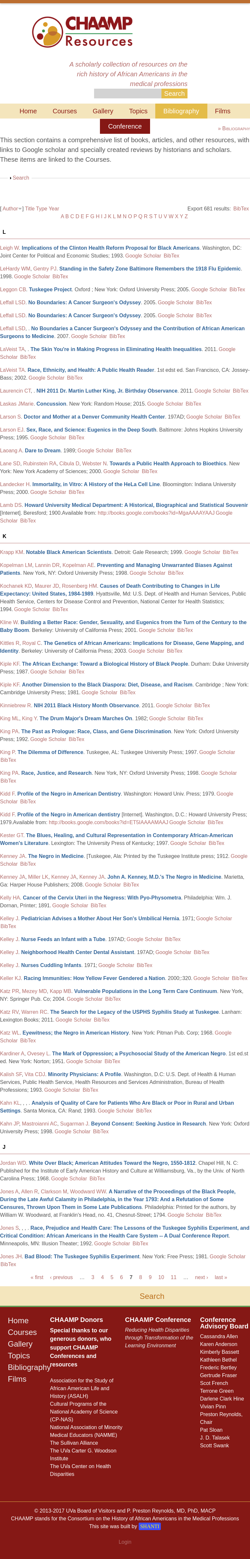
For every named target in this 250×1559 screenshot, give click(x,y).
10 (161, 1277)
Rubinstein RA (39, 463)
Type (42, 208)
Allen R (29, 1191)
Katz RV (9, 1012)
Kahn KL (10, 1103)
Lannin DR (47, 565)
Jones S (9, 1228)
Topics (138, 111)
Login (124, 1542)
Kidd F (7, 794)
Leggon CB (13, 289)
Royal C (31, 643)
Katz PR (9, 991)
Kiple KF (9, 664)
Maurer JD (47, 586)
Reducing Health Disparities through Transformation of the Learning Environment (159, 1337)
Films (222, 111)
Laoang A (11, 450)
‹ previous (61, 1277)
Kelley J (9, 918)
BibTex (241, 208)
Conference (125, 126)
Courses (65, 111)
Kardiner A (12, 1053)
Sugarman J (74, 1123)
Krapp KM (11, 552)
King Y (29, 718)
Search (21, 178)
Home (28, 111)
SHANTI (150, 1526)
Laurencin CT (15, 391)
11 (174, 1277)
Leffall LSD (12, 302)
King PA (9, 731)
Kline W (9, 622)
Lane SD (10, 463)
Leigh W (9, 248)
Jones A (9, 1191)
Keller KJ (10, 978)
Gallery (103, 111)
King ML (9, 718)
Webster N (94, 463)
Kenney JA (12, 856)
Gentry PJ (44, 268)
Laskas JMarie (17, 404)
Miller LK (38, 877)
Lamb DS (11, 505)
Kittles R (10, 643)
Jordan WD (13, 1163)
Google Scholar (143, 255)
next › (201, 1277)
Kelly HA (10, 897)
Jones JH (11, 1256)
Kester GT (11, 835)
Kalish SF (11, 1074)
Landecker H (15, 484)
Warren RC (34, 1012)
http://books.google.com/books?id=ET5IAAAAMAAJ (108, 822)
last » (221, 1277)
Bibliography (181, 111)
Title (30, 208)
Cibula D (69, 463)
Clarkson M (54, 1191)
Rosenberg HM (79, 586)
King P (7, 752)
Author (10, 208)
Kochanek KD (16, 586)
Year (54, 208)
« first (37, 1277)
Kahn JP (9, 1123)
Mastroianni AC (39, 1123)
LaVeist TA (12, 349)
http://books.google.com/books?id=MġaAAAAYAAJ (156, 513)
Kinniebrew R (15, 705)
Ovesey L (38, 1053)
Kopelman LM (16, 565)
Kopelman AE (78, 565)
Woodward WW (88, 1191)
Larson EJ (11, 430)
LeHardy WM (15, 268)
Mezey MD (34, 991)
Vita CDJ (35, 1074)
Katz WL (10, 1033)
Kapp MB (60, 991)
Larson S (10, 417)
